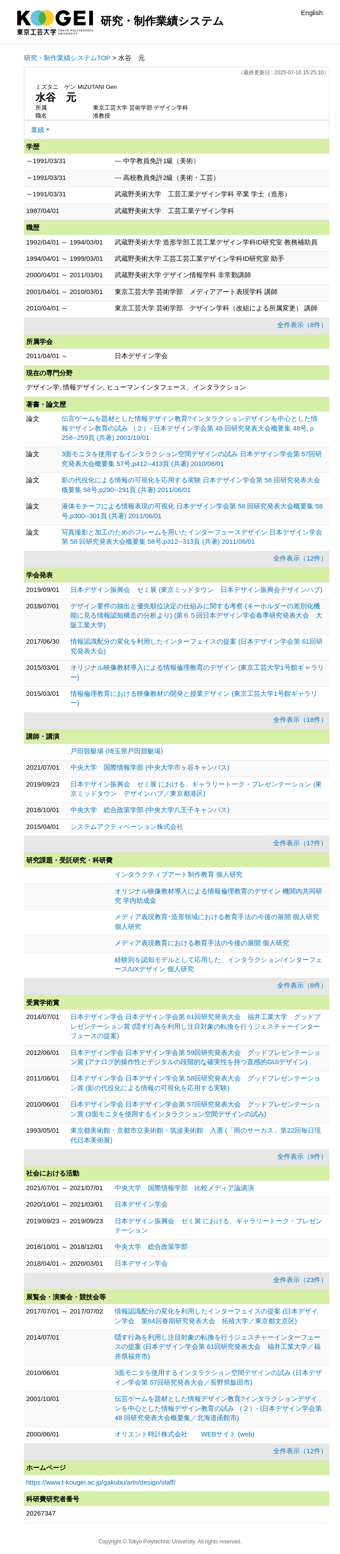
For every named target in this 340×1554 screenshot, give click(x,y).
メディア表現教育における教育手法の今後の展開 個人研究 (202, 943)
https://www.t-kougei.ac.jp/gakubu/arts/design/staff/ (100, 1482)
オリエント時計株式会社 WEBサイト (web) (185, 1434)
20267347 (41, 1513)
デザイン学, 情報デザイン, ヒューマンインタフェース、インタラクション (136, 387)
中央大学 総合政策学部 (151, 1246)
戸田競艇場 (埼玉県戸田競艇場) (116, 751)
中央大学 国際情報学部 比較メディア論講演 (184, 1187)
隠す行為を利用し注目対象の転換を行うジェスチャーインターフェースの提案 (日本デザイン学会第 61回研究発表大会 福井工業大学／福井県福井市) (218, 1346)
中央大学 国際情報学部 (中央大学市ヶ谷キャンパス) (149, 767)
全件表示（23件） (300, 1279)
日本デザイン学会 (141, 1204)
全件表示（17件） (300, 843)
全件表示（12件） (300, 558)
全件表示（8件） (302, 324)
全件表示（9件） (302, 1156)
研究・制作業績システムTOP (67, 57)
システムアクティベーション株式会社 (126, 826)
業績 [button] (37, 130)
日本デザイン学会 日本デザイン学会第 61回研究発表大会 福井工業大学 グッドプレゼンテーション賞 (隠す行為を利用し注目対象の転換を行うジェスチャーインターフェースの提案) (195, 1026)
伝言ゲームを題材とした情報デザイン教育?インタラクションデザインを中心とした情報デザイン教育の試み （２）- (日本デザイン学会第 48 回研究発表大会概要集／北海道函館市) (218, 1408)
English (312, 12)
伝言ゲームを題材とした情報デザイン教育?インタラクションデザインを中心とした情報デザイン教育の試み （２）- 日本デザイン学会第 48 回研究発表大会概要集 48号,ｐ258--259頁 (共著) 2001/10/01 (189, 428)
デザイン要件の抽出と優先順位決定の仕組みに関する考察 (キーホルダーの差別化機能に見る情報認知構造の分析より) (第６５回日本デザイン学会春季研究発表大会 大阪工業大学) (196, 615)
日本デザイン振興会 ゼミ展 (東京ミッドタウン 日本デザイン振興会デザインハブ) (196, 589)
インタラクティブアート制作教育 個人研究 (179, 874)
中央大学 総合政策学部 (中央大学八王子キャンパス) (149, 809)
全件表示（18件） (300, 719)
